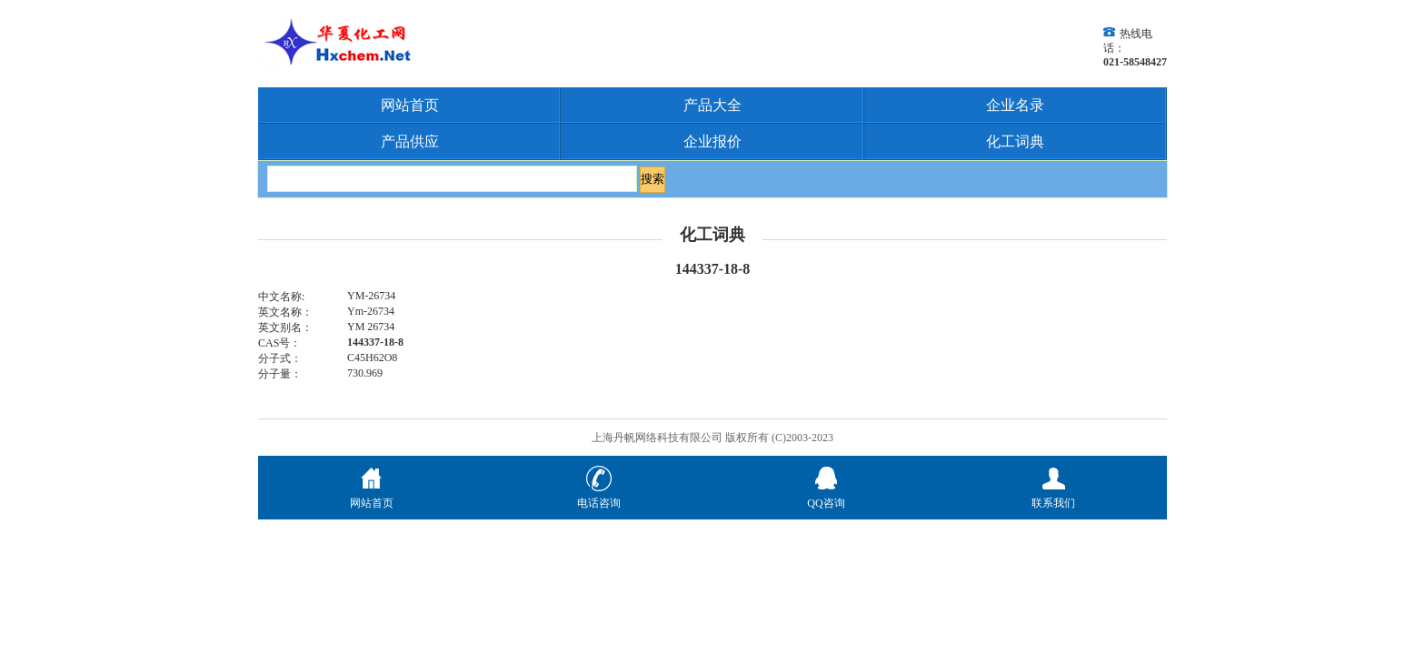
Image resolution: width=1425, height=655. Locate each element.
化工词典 (1015, 141)
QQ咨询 (825, 495)
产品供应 (410, 141)
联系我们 (1053, 495)
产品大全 (712, 105)
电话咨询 (599, 495)
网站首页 (410, 105)
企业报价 (712, 141)
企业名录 (1015, 105)
